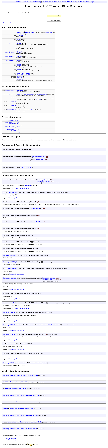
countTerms (20, 79)
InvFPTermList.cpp (10, 440)
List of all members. (7, 22)
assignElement (20, 98)
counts (18, 129)
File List (50, 1)
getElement (19, 94)
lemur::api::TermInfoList (22, 188)
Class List (45, 1)
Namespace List (26, 1)
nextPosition (20, 110)
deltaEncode (20, 78)
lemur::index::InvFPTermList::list (22, 402)
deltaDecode (20, 76)
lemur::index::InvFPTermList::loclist (31, 422)
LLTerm (13, 125)
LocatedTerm (48, 32)
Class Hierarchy (36, 1)
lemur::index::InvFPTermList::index (16, 389)
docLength (19, 52)
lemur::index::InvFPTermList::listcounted (21, 409)
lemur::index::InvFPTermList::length (28, 395)
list (17, 124)
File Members (81, 1)
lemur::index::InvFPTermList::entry (20, 382)
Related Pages (90, 1)
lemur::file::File (26, 73)
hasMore (19, 39)
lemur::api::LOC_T (10, 129)
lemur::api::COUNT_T (10, 52)
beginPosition (20, 102)
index (25, 51)
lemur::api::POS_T (42, 94)
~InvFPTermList (21, 34)
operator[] (19, 51)
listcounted (19, 125)
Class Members (71, 1)
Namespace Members (60, 1)
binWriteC (19, 69)
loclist (18, 132)
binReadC (19, 65)
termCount (19, 56)
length (18, 122)
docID (18, 60)
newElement (20, 90)
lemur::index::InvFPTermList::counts (27, 375)
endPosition (20, 106)
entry (18, 131)
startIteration (20, 35)
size (18, 47)
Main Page (18, 1)
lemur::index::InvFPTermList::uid (27, 429)
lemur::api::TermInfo (10, 43)
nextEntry (19, 43)
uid (17, 121)
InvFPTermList (20, 31)
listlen (18, 126)
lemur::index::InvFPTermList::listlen (28, 415)
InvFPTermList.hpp (13, 10)
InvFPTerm (38, 99)
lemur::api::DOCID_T (30, 32)
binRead (19, 64)
